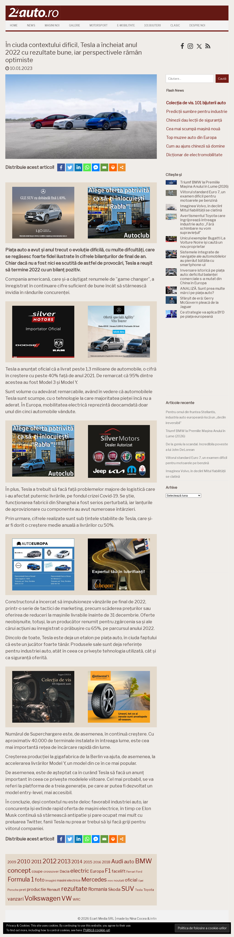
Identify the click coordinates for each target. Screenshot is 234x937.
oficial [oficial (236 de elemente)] (131, 880)
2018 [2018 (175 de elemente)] (106, 862)
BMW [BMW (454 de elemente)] (143, 861)
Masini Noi (52, 25)
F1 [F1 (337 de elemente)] (108, 870)
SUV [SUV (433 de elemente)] (127, 888)
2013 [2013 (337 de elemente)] (64, 861)
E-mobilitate (126, 25)
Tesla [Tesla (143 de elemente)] (139, 890)
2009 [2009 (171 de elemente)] (12, 862)
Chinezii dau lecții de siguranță (194, 120)
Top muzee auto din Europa (191, 137)
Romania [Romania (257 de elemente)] (97, 889)
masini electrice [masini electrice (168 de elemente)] (69, 880)
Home (14, 25)
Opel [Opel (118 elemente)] (140, 880)
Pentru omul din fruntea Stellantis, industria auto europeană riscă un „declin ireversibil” (196, 417)
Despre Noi (197, 25)
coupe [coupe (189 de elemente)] (37, 871)
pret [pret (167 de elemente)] (22, 890)
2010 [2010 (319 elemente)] (23, 861)
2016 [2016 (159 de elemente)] (97, 862)
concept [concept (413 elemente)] (19, 870)
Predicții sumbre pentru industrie (196, 111)
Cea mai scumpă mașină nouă (193, 128)
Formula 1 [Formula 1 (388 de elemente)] (21, 879)
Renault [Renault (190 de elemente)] (53, 889)
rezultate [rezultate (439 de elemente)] (74, 888)
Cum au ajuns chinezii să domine (195, 146)
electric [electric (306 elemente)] (79, 871)
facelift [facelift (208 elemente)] (119, 871)
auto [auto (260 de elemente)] (129, 861)
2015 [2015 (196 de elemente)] (87, 862)
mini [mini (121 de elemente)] (110, 880)
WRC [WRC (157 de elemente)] (77, 899)
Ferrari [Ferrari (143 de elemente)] (130, 871)
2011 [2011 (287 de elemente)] (36, 861)
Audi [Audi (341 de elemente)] (117, 861)
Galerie (74, 25)
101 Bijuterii (152, 25)
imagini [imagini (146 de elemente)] (50, 880)
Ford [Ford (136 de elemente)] (139, 871)
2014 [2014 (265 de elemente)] (77, 861)
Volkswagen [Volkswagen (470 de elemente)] (42, 898)
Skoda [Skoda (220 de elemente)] (114, 889)
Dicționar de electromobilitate (194, 154)
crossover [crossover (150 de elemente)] (51, 871)
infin (153, 918)
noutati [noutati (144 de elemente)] (119, 880)
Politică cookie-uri (96, 930)
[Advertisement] (199, 359)
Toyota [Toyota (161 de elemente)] (149, 890)
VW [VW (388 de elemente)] (66, 898)
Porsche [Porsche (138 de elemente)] (13, 890)
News (31, 25)
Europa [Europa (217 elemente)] (97, 871)
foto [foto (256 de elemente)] (40, 880)
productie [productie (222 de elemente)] (36, 889)
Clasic (175, 25)
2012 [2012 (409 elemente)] (50, 861)
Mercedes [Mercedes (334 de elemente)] (94, 879)
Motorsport (99, 25)
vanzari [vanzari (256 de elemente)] (16, 899)
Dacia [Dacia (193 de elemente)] (64, 871)
